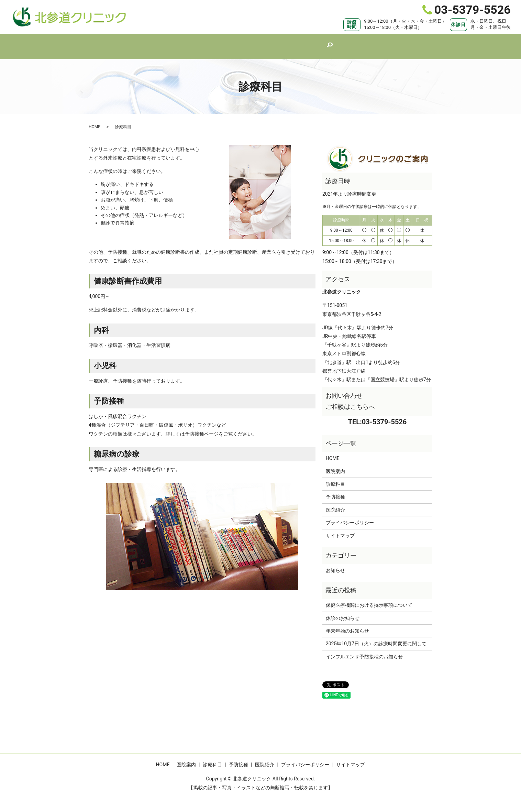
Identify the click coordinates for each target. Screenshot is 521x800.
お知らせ (335, 564)
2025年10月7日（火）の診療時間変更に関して (376, 637)
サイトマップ (340, 529)
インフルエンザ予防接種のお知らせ (364, 650)
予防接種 (284, 42)
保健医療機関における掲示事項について (369, 598)
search (342, 43)
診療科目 (250, 42)
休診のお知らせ (342, 611)
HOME (186, 42)
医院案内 (216, 42)
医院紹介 (318, 42)
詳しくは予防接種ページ (192, 427)
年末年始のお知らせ (347, 624)
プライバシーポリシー (350, 516)
